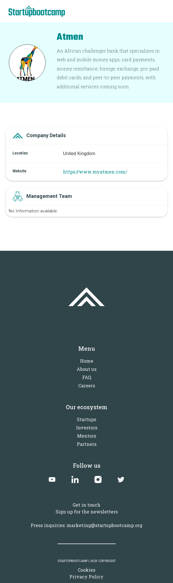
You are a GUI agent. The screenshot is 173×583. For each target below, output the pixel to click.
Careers (86, 385)
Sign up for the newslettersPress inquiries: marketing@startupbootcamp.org (86, 518)
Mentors (86, 436)
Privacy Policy (86, 577)
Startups (86, 419)
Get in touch (86, 505)
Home (86, 361)
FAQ (86, 377)
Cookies (86, 570)
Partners (86, 444)
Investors (86, 428)
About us (86, 369)
